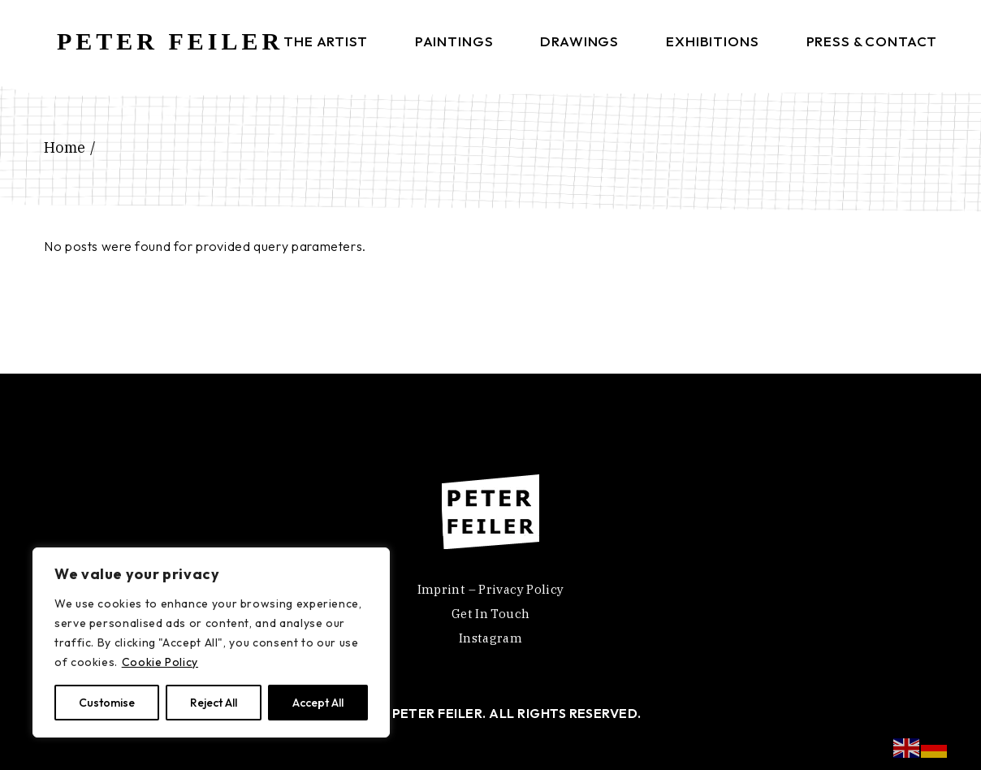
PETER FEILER (170, 41)
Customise (107, 702)
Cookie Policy (160, 662)
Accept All (318, 702)
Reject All (213, 702)
